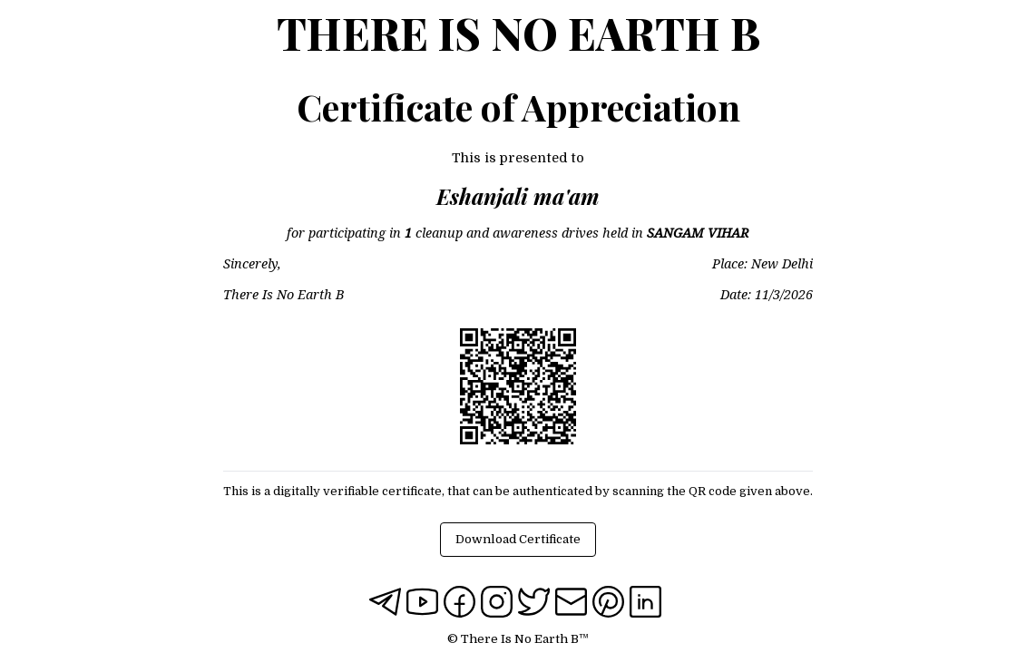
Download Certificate (518, 539)
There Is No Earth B (518, 33)
